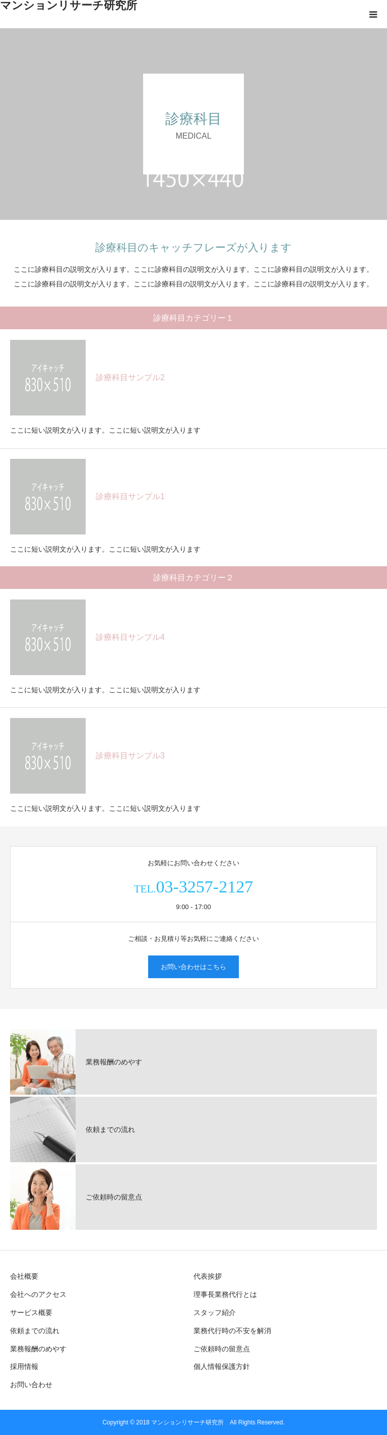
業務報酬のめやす (38, 1349)
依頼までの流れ (34, 1331)
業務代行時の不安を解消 (232, 1331)
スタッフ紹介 (215, 1312)
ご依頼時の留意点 (222, 1349)
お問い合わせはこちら (193, 967)
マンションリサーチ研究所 (68, 5)
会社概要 (24, 1276)
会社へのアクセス (38, 1294)
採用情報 (24, 1366)
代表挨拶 (208, 1276)
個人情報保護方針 (222, 1366)
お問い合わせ (31, 1385)
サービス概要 (31, 1312)
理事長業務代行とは (225, 1294)
